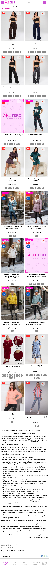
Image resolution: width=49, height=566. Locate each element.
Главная (5, 563)
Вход (10, 556)
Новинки (24, 563)
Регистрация (4, 556)
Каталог (15, 563)
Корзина (44, 563)
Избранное (34, 563)
